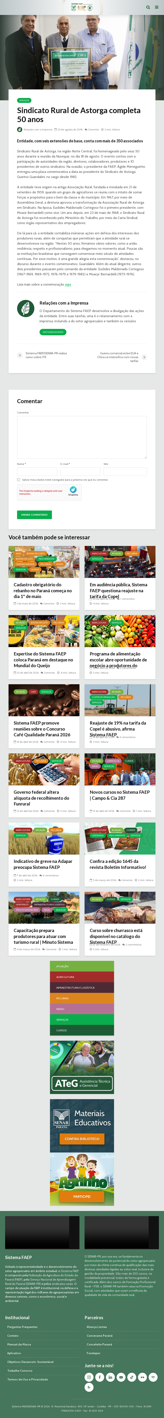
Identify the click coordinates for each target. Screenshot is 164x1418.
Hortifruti (22, 904)
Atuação (116, 553)
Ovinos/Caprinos (25, 564)
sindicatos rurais (62, 1284)
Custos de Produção (103, 697)
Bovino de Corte (36, 553)
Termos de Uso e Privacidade (27, 1379)
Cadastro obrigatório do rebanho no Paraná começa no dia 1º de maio (42, 591)
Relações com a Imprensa (35, 129)
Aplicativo (14, 1353)
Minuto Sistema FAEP (27, 910)
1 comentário (127, 598)
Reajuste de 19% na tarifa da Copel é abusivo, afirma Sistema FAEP (117, 729)
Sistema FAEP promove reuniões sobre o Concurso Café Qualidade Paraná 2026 (42, 732)
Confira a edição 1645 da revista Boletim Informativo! (120, 865)
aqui (68, 284)
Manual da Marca (19, 1344)
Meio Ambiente (46, 558)
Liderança (98, 835)
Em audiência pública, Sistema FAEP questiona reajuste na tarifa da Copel (118, 591)
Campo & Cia (113, 761)
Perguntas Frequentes (22, 1327)
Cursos (129, 761)
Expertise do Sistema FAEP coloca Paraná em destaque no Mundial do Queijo (43, 660)
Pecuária (45, 564)
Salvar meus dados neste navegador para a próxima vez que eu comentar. (65, 480)
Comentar (95, 129)
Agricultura (99, 553)
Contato (13, 1336)
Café (33, 691)
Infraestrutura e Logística (49, 904)
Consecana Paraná (100, 1336)
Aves (18, 553)
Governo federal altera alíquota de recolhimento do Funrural (43, 798)
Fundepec (93, 1353)
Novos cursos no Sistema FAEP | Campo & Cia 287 (116, 795)
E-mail (65, 464)
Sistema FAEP (70, 1271)
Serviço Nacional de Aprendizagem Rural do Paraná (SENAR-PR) (40, 1282)
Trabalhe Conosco (19, 1371)
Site (106, 464)
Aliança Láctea (97, 1327)
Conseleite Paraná (99, 1344)
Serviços (24, 100)
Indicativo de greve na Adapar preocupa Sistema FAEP (41, 868)
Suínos (35, 569)
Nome (21, 464)
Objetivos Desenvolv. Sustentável (30, 1362)
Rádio (95, 766)
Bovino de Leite (24, 558)
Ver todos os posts (53, 332)
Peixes (59, 564)
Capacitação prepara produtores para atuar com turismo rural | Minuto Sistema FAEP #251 (42, 940)
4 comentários (128, 737)
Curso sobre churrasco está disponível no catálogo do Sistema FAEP (119, 937)
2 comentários (128, 668)
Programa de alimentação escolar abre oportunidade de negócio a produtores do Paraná (119, 663)
